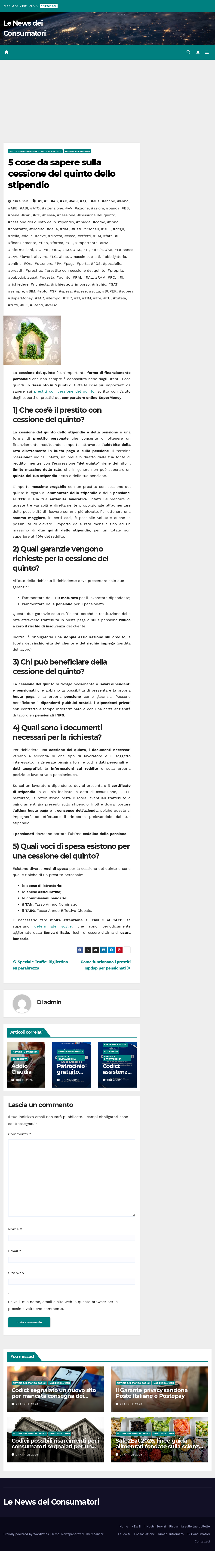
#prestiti (15, 270)
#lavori (25, 256)
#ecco (69, 236)
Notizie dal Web (59, 1383)
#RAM (100, 277)
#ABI (73, 201)
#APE (13, 208)
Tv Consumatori (198, 1534)
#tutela (119, 298)
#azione (82, 208)
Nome (15, 1229)
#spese (80, 291)
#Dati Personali (85, 229)
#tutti (13, 305)
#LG (53, 256)
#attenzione (52, 208)
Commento (19, 1134)
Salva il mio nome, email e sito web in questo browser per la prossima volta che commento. (63, 1305)
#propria (115, 270)
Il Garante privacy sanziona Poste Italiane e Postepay (152, 1393)
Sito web (16, 1273)
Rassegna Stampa (115, 1044)
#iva (108, 250)
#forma (56, 243)
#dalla (52, 229)
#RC (111, 277)
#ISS (77, 250)
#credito (36, 229)
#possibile (112, 263)
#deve (40, 236)
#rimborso (80, 284)
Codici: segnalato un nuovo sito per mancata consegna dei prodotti (54, 1396)
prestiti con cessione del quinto (64, 391)
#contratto (17, 229)
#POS (96, 263)
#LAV (12, 256)
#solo (42, 291)
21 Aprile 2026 (27, 1404)
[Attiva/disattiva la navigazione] (207, 52)
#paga (69, 263)
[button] (188, 52)
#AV (68, 208)
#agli (84, 201)
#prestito (34, 270)
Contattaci (202, 1541)
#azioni (97, 208)
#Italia (97, 250)
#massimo (79, 256)
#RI (120, 277)
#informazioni (20, 250)
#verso (51, 305)
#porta (83, 263)
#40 (54, 201)
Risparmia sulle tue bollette (189, 1526)
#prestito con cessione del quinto (74, 270)
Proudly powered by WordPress (26, 1534)
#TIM (86, 298)
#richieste (60, 284)
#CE (36, 215)
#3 (46, 201)
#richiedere (18, 284)
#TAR (39, 298)
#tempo (53, 298)
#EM (97, 236)
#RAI (77, 277)
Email (15, 1251)
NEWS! (136, 1526)
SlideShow (20, 1059)
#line (63, 256)
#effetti (84, 236)
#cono (112, 222)
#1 (40, 201)
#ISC (56, 250)
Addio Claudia (21, 1069)
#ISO (66, 250)
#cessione (66, 215)
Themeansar (94, 1534)
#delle (27, 236)
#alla (95, 201)
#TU (107, 298)
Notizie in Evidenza (77, 151)
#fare (108, 236)
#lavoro (40, 256)
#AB (63, 201)
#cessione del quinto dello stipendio (41, 222)
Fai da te (124, 1534)
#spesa (65, 291)
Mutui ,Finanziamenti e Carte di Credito (35, 151)
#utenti (36, 305)
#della (13, 236)
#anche (108, 201)
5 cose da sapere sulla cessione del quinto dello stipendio (61, 174)
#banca (112, 208)
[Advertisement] (107, 94)
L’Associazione (144, 1534)
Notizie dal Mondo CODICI (29, 1383)
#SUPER (109, 291)
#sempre (16, 291)
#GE (69, 243)
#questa (47, 277)
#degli (118, 229)
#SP (53, 291)
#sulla (94, 291)
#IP (46, 250)
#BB (125, 208)
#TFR (67, 298)
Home (124, 1526)
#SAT (112, 284)
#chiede (83, 222)
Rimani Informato (171, 1534)
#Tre (97, 298)
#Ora (28, 263)
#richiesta (40, 284)
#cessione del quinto (96, 215)
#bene (13, 215)
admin (52, 1002)
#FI (118, 236)
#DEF (106, 229)
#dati (64, 229)
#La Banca (124, 250)
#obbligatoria (114, 256)
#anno (123, 201)
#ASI (24, 208)
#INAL (105, 243)
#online (15, 263)
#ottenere (43, 263)
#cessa (48, 215)
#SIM (30, 291)
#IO (38, 250)
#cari (26, 215)
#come (99, 222)
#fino (43, 243)
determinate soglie (53, 926)
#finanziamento (22, 243)
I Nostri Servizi (155, 1526)
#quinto (63, 277)
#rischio (99, 284)
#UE (24, 305)
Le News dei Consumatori (51, 1502)
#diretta (55, 236)
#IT (86, 250)
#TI (77, 298)
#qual (32, 277)
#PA (58, 263)
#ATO (35, 208)
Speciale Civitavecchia (67, 1057)
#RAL (88, 277)
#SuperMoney (20, 298)
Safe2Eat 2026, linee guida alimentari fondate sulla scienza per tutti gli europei (159, 1446)
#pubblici (16, 277)
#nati (95, 256)
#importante (86, 243)
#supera (126, 291)
